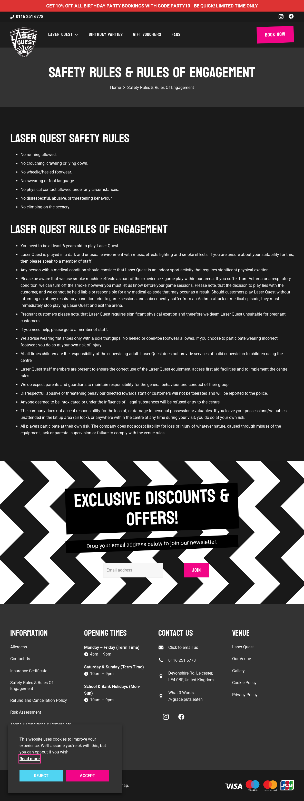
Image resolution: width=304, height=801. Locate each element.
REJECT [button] (41, 775)
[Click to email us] (163, 647)
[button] (76, 35)
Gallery (238, 670)
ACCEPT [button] (87, 775)
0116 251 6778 (182, 660)
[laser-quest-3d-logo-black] (23, 42)
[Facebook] (291, 16)
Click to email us (183, 647)
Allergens (18, 647)
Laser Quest (243, 647)
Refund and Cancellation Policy (38, 700)
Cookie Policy (244, 682)
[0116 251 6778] (163, 660)
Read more (29, 758)
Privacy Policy (245, 694)
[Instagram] (281, 17)
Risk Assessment (25, 712)
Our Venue (241, 658)
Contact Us (20, 658)
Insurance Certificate (28, 670)
